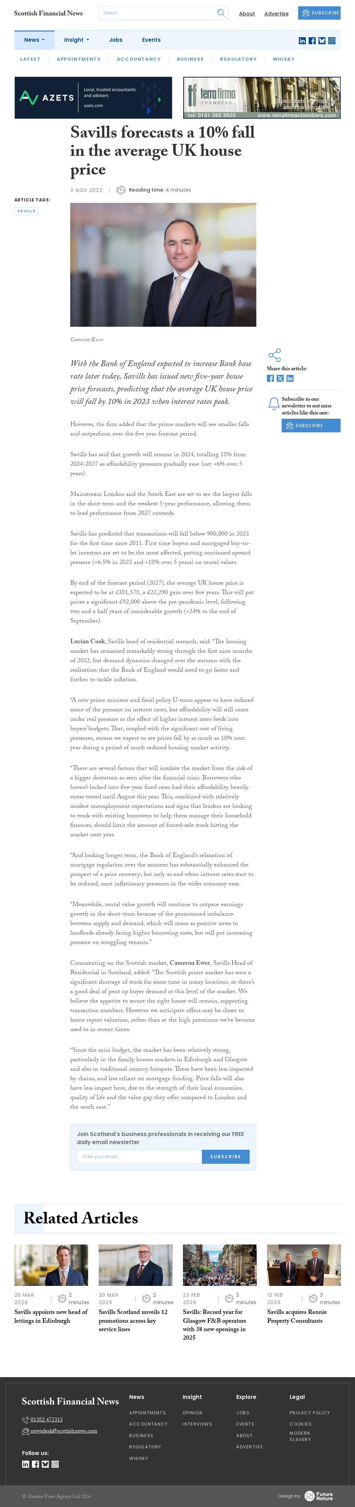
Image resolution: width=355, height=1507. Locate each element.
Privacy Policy (310, 1413)
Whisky (284, 59)
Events (151, 40)
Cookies (301, 1424)
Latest (30, 59)
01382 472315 (47, 1420)
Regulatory (238, 59)
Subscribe (225, 1157)
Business (190, 59)
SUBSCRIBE (321, 13)
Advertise (276, 13)
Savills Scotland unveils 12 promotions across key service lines (133, 1322)
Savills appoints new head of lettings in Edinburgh (50, 1317)
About (247, 13)
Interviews (197, 1424)
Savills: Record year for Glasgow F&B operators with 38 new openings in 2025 (214, 1326)
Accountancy (139, 59)
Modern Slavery (300, 1436)
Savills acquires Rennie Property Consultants (297, 1317)
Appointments (79, 59)
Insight (74, 40)
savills (27, 211)
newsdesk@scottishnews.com (64, 1431)
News (32, 40)
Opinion (193, 1413)
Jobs (116, 40)
